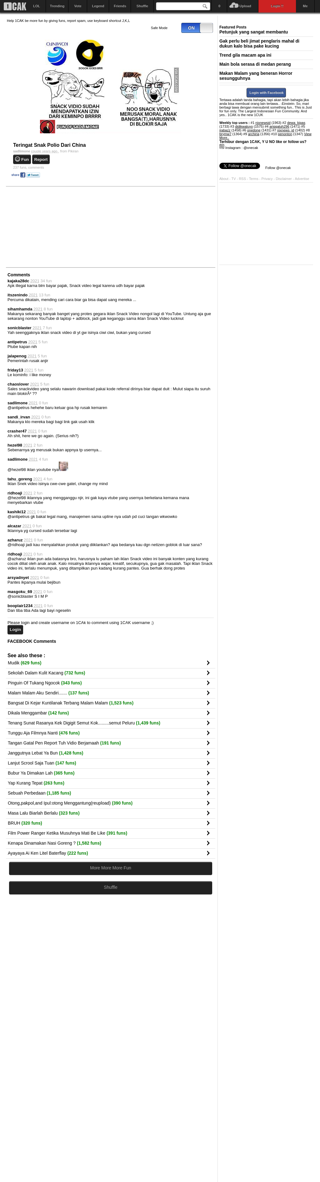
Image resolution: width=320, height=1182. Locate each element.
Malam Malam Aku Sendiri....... (48, 692)
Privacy (268, 179)
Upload (245, 6)
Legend (98, 6)
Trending (57, 6)
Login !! (277, 6)
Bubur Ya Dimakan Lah (41, 772)
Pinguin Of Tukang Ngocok (45, 682)
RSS (242, 179)
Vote (77, 6)
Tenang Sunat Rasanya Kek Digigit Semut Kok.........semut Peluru (84, 722)
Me (305, 6)
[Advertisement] (54, 226)
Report (41, 159)
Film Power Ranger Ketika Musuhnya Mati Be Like (67, 833)
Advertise (302, 179)
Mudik (24, 662)
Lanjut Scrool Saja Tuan (42, 762)
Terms (254, 179)
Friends (120, 6)
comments (28, 167)
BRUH (25, 823)
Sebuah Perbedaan (39, 793)
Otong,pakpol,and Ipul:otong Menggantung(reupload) (70, 803)
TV (234, 179)
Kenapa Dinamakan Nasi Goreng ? (54, 843)
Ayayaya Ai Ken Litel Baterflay (48, 853)
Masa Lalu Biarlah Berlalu (44, 813)
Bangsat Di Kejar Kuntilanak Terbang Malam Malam (70, 702)
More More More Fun (110, 867)
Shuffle (142, 6)
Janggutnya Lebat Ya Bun (45, 752)
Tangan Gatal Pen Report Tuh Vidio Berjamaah (64, 742)
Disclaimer (284, 179)
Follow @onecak (278, 168)
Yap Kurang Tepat (36, 782)
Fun (25, 159)
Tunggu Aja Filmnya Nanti (44, 732)
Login (15, 629)
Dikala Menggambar (38, 712)
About (223, 179)
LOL (36, 6)
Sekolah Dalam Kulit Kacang (46, 672)
